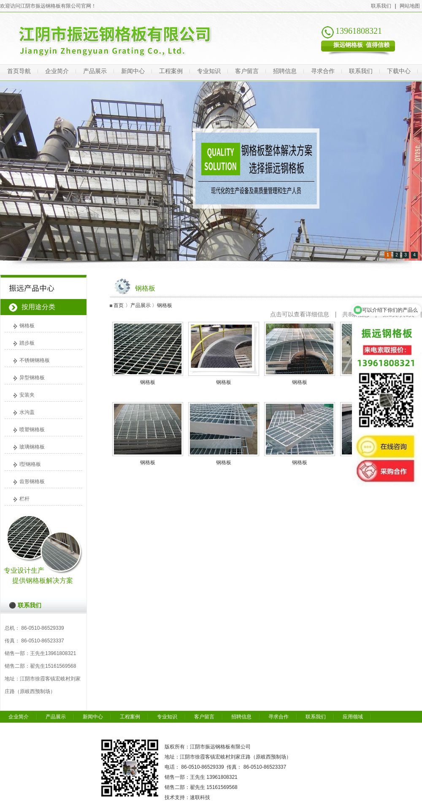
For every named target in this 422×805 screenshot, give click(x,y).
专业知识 (209, 71)
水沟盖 (27, 412)
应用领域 (353, 717)
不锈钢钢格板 (34, 360)
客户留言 (247, 71)
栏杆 (24, 499)
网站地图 (410, 6)
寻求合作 (323, 71)
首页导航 (19, 71)
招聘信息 (285, 71)
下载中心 (399, 71)
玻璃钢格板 (32, 447)
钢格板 (27, 326)
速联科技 (200, 797)
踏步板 (27, 343)
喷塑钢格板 (32, 429)
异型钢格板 (32, 378)
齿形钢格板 (32, 481)
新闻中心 (133, 71)
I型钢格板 (30, 464)
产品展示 (95, 71)
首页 (119, 305)
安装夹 (27, 395)
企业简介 (57, 71)
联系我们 (381, 6)
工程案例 (171, 71)
